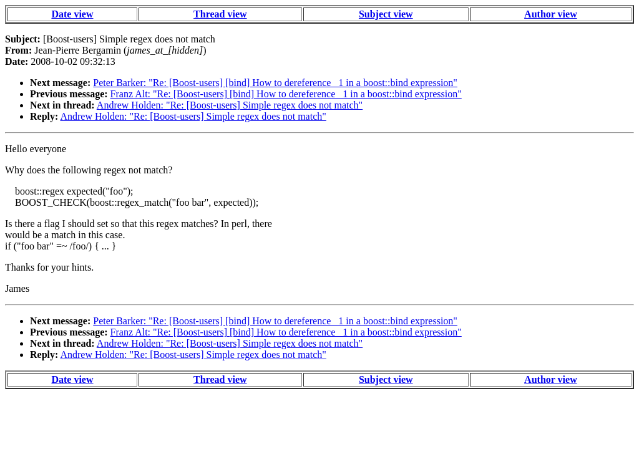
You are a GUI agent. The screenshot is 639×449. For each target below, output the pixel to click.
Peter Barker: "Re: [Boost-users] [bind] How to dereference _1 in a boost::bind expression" (275, 82)
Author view (550, 14)
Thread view (219, 14)
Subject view (386, 14)
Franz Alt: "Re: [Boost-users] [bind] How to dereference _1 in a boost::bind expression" (286, 94)
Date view (72, 14)
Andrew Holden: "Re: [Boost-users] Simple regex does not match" (230, 105)
